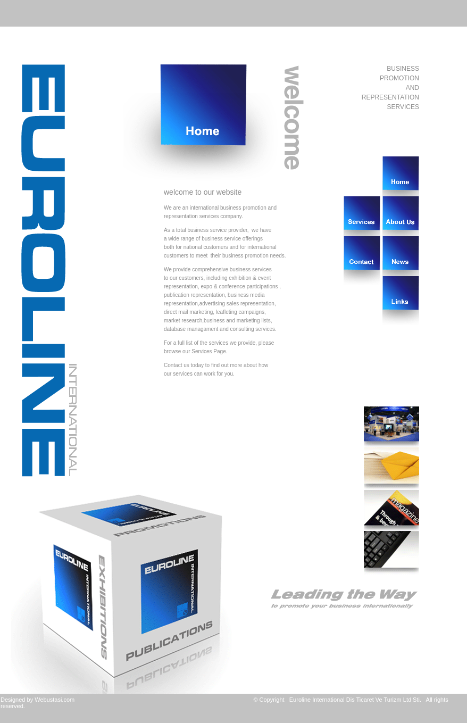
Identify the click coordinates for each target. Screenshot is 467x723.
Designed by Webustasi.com (37, 699)
